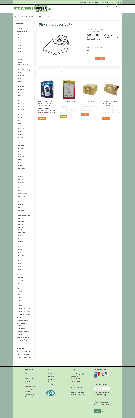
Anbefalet (68, 72)
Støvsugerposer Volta (88, 101)
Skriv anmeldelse (94, 31)
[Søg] (101, 8)
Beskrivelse (42, 72)
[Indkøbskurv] (118, 7)
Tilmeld (97, 411)
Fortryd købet (29, 397)
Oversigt (27, 391)
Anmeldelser (88, 72)
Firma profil (105, 2)
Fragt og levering (116, 2)
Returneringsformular (31, 389)
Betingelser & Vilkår (30, 386)
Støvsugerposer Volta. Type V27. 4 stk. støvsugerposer (110, 103)
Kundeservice (96, 2)
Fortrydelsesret (29, 373)
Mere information (92, 43)
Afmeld (104, 411)
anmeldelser (102, 29)
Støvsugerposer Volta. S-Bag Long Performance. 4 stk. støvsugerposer (47, 103)
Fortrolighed (28, 376)
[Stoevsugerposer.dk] (32, 8)
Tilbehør (78, 72)
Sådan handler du (85, 2)
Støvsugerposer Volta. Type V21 (67, 102)
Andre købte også (56, 72)
